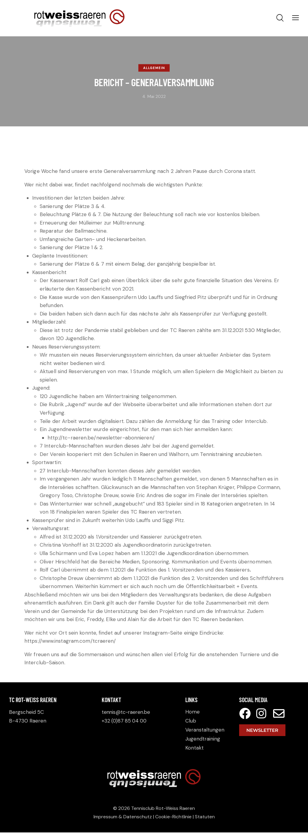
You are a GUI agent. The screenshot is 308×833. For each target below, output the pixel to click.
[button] (295, 18)
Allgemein (154, 68)
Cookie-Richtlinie (173, 817)
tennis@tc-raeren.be (127, 712)
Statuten (205, 817)
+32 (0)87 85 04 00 (125, 720)
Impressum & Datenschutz (122, 817)
